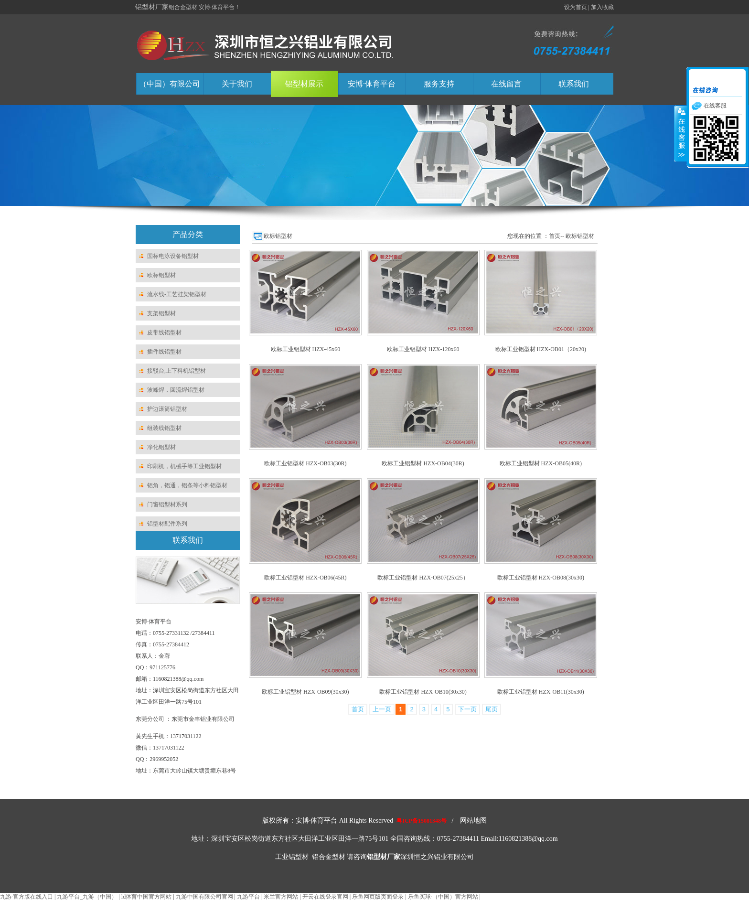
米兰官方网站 (281, 896)
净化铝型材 (161, 447)
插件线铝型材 (164, 351)
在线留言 (506, 84)
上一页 (382, 709)
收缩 (680, 133)
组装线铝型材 (164, 428)
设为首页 (575, 7)
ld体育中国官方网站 (146, 896)
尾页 (491, 709)
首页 (358, 709)
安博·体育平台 (372, 84)
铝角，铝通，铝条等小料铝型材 (187, 485)
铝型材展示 (304, 84)
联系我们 (573, 84)
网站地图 (473, 820)
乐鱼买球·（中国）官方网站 (443, 896)
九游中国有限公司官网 (204, 896)
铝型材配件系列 (167, 523)
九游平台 (248, 896)
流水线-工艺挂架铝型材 (176, 294)
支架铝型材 (161, 313)
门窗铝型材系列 (167, 504)
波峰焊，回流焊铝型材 (175, 389)
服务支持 (439, 84)
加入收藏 (602, 7)
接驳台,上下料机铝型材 (176, 370)
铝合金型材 (328, 856)
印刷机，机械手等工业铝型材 (184, 466)
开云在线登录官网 (325, 896)
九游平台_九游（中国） (87, 896)
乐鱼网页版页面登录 (378, 896)
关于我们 (237, 84)
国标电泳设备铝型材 (173, 256)
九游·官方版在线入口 (26, 896)
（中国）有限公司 (169, 84)
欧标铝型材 (161, 275)
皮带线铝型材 (164, 332)
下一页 (467, 709)
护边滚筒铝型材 (167, 409)
